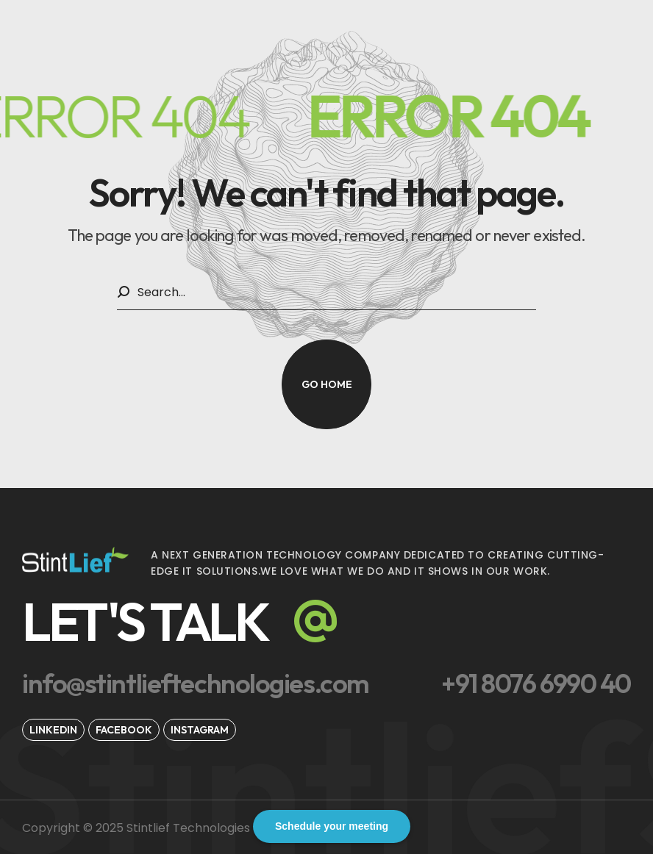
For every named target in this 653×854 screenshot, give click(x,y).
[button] (326, 384)
